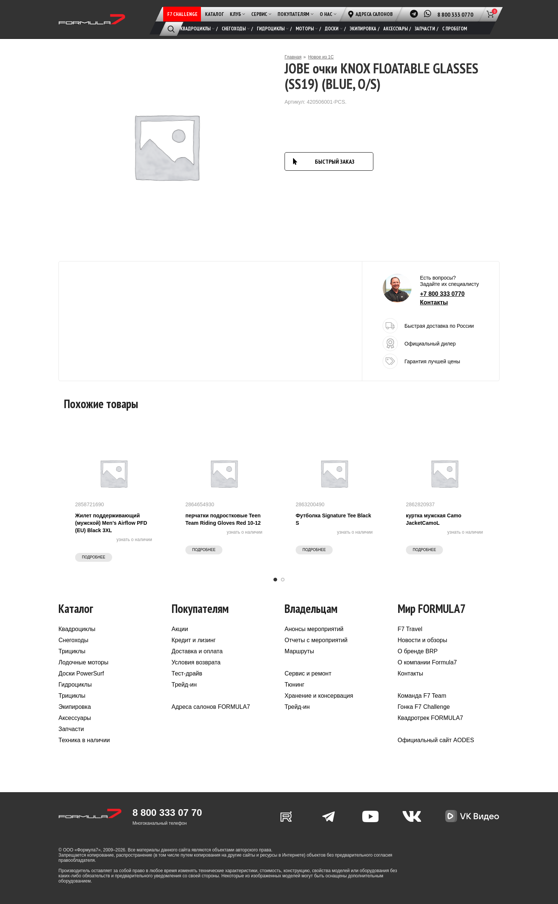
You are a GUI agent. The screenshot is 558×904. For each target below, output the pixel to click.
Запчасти (71, 729)
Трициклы (71, 651)
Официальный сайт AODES (436, 740)
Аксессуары (74, 718)
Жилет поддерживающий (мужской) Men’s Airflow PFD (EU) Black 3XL (111, 523)
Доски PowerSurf (81, 673)
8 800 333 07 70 (167, 812)
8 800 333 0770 (455, 14)
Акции (180, 629)
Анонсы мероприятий (314, 629)
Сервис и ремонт (308, 673)
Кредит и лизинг (194, 640)
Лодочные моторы (83, 662)
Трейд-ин (184, 684)
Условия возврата (196, 662)
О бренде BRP (418, 651)
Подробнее (93, 557)
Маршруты (299, 651)
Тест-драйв (187, 673)
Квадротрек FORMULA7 (430, 718)
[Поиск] (171, 28)
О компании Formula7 (427, 662)
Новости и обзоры (422, 640)
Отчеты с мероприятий (316, 640)
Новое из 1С (321, 57)
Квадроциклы (76, 629)
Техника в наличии (84, 740)
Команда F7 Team (422, 696)
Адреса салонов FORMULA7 (211, 707)
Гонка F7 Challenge (424, 707)
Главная (293, 57)
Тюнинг (295, 684)
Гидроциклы (75, 684)
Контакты (434, 302)
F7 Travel (410, 629)
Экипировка (74, 707)
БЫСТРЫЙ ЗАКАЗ (334, 161)
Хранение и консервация (319, 696)
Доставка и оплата (197, 651)
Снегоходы (73, 640)
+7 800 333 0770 (442, 294)
